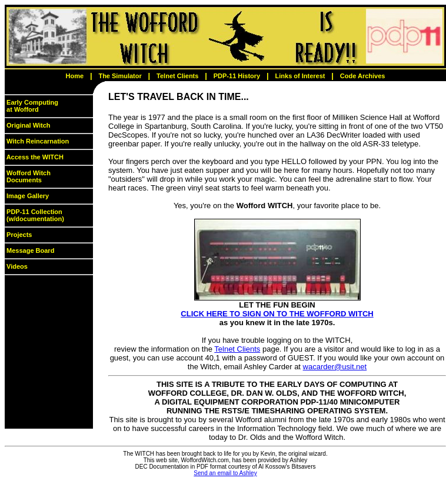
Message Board (29, 250)
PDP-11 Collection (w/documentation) (34, 215)
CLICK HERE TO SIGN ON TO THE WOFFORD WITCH (277, 313)
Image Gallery (27, 195)
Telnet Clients (177, 75)
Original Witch (28, 125)
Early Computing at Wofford (31, 106)
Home (75, 75)
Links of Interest (300, 75)
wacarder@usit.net (335, 366)
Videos (16, 266)
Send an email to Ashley (225, 473)
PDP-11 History (237, 75)
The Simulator (119, 75)
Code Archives (362, 75)
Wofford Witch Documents (28, 176)
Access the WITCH (34, 157)
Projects (18, 234)
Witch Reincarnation (37, 141)
